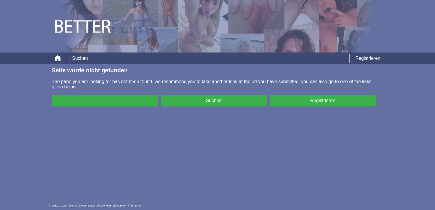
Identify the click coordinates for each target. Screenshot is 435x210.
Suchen (80, 58)
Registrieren (367, 58)
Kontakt (121, 205)
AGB (83, 205)
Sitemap (73, 205)
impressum (135, 205)
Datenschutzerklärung (101, 205)
